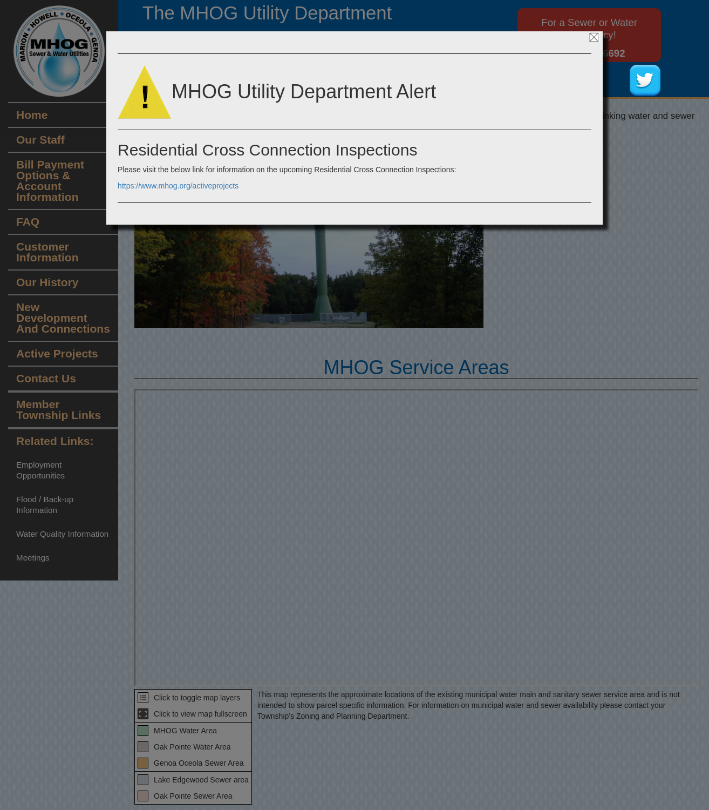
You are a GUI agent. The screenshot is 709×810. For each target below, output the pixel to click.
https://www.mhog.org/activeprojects (178, 185)
